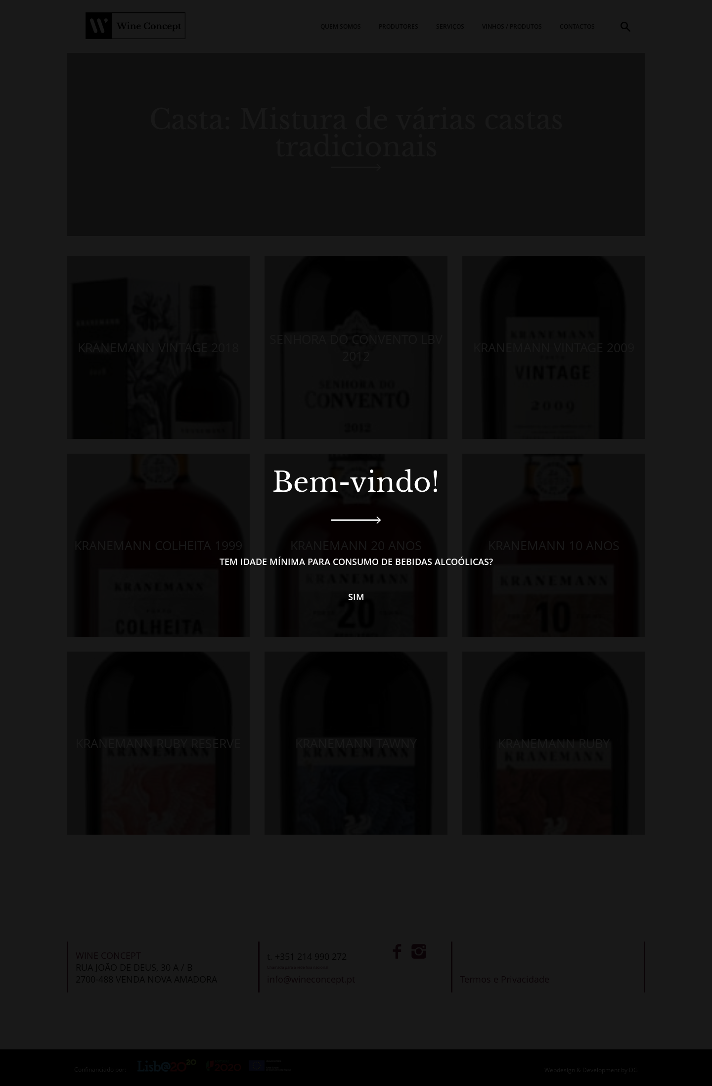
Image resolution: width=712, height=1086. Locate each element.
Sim (356, 597)
